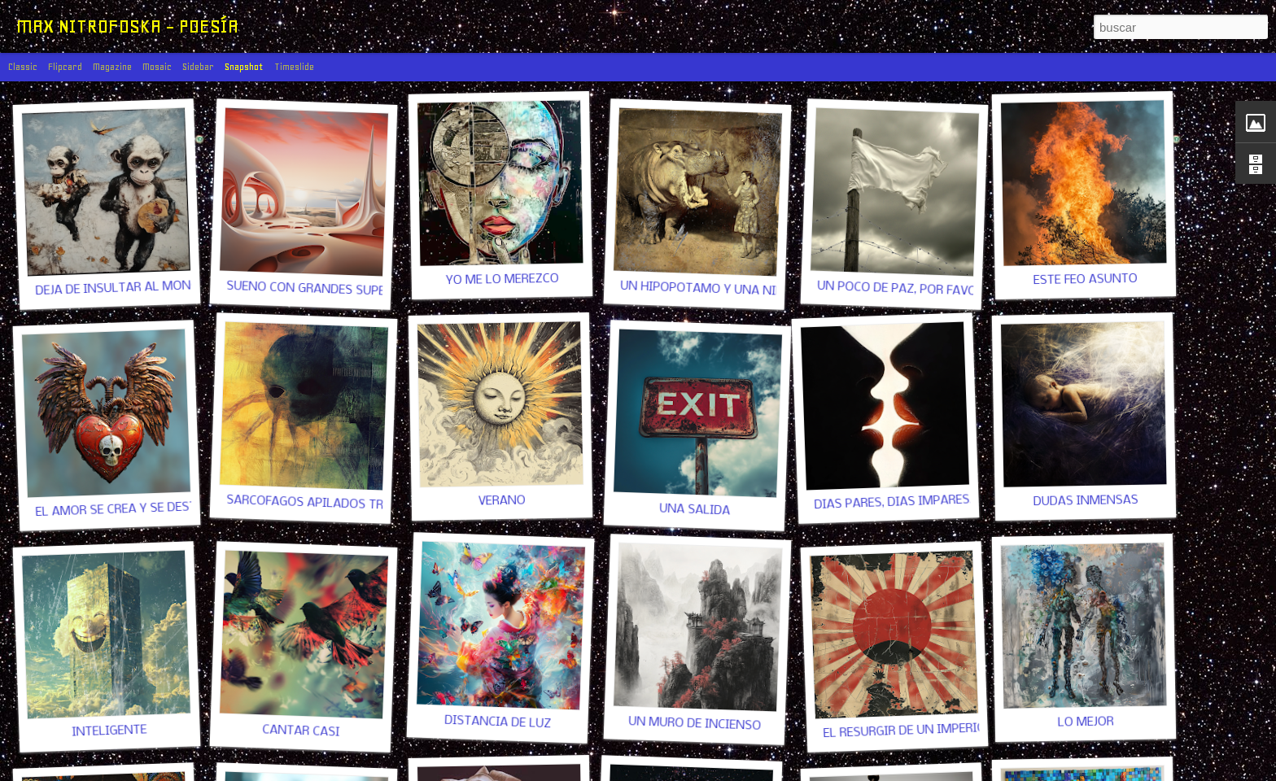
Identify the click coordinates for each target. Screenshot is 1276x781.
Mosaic (157, 66)
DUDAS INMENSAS (1085, 501)
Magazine (112, 66)
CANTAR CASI (301, 731)
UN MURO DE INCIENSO (694, 724)
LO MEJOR (1085, 722)
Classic (22, 66)
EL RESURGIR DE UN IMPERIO (904, 731)
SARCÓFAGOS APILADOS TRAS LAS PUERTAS (352, 505)
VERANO (502, 501)
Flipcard (65, 66)
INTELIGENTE (109, 731)
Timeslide (294, 66)
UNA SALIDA (695, 509)
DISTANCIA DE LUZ (497, 722)
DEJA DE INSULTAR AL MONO (117, 288)
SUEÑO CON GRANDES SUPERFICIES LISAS (345, 290)
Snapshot (244, 66)
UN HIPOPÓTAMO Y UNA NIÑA (706, 289)
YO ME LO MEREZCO (501, 280)
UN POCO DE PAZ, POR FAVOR (900, 289)
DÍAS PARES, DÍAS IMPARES (891, 502)
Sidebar (198, 66)
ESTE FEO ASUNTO (1085, 280)
